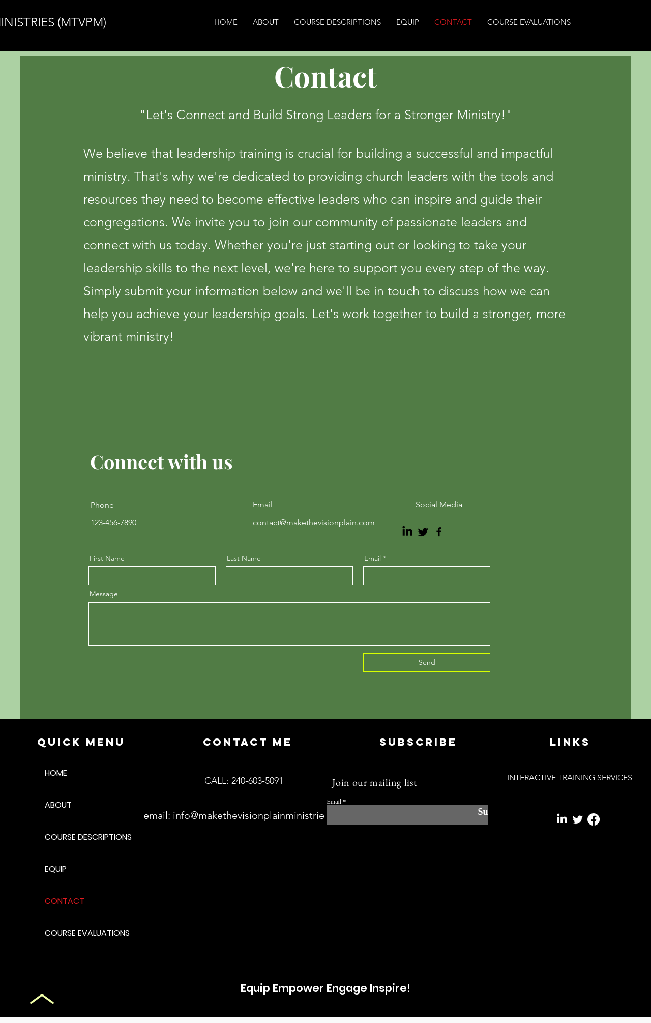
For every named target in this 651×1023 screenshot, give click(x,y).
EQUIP (56, 869)
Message (104, 594)
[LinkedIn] (407, 532)
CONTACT (64, 901)
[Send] (426, 662)
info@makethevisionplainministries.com (262, 815)
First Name (107, 558)
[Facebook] (439, 532)
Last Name (244, 558)
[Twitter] (423, 532)
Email (372, 558)
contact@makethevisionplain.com (314, 522)
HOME (56, 773)
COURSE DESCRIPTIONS (80, 837)
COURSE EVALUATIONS (80, 933)
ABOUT (58, 805)
